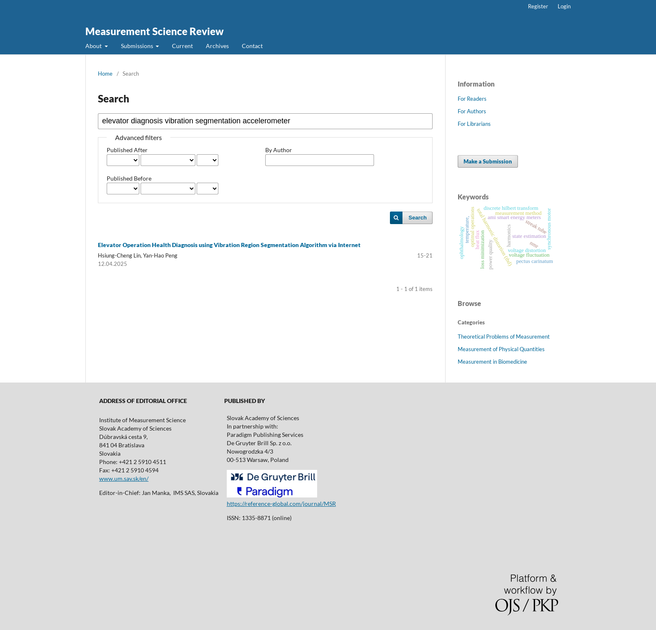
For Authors (472, 111)
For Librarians (474, 123)
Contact (252, 45)
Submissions (137, 45)
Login (564, 6)
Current (182, 45)
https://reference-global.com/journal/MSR (281, 503)
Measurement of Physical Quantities (501, 349)
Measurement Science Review (154, 31)
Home (105, 73)
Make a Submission (488, 161)
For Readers (472, 98)
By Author (278, 149)
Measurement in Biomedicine (492, 361)
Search (418, 217)
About (94, 45)
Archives (217, 45)
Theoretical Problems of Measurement (504, 336)
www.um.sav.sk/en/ (124, 478)
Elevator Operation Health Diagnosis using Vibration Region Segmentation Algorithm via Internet (229, 244)
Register (538, 6)
